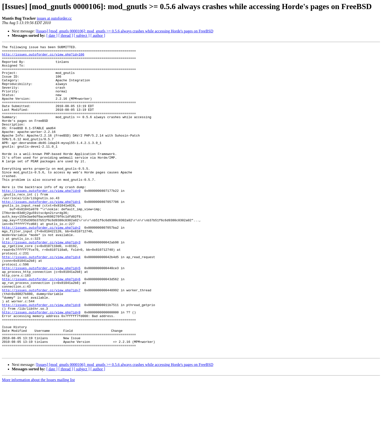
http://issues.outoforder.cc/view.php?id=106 (43, 56)
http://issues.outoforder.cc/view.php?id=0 (41, 220)
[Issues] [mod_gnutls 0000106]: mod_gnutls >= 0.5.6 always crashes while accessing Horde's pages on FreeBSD (124, 31)
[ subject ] (82, 35)
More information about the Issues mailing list (38, 442)
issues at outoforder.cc (54, 18)
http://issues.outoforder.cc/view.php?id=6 (41, 326)
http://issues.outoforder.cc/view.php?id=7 (41, 339)
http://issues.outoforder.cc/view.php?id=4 (41, 299)
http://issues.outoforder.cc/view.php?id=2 (41, 264)
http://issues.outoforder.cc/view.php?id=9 (41, 366)
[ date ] (51, 35)
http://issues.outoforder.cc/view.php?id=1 (41, 233)
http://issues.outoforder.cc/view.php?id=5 (41, 313)
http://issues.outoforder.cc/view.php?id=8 (41, 357)
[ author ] (98, 35)
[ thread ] (65, 35)
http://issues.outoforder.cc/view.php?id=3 (41, 282)
